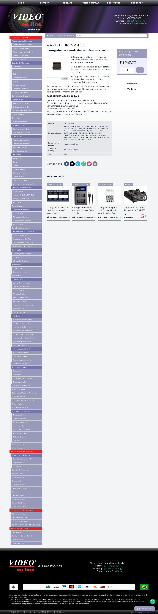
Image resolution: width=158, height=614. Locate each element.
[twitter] (72, 163)
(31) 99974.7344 (136, 21)
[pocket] (89, 163)
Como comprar (90, 3)
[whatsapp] (83, 163)
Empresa (44, 3)
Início (21, 3)
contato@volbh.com (137, 23)
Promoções (113, 3)
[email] (95, 163)
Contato (67, 3)
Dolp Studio (143, 612)
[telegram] (77, 163)
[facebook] (66, 163)
